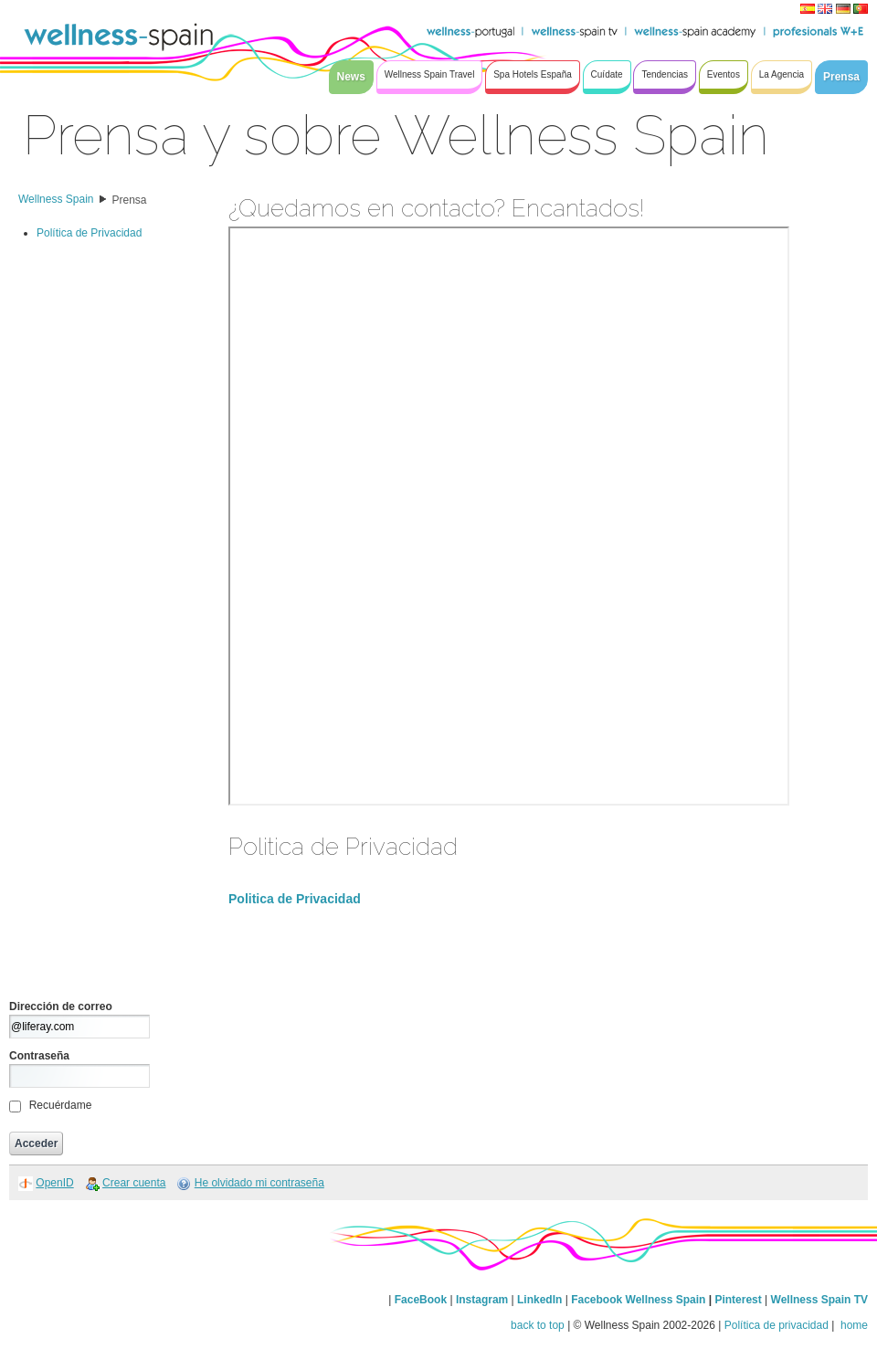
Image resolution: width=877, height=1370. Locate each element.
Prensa (129, 200)
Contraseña (39, 1055)
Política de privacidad (776, 1325)
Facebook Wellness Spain (638, 1299)
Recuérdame (60, 1105)
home (853, 1325)
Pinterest (739, 1299)
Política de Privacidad (89, 233)
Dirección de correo (60, 1006)
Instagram (482, 1299)
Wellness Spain (56, 199)
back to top (538, 1325)
